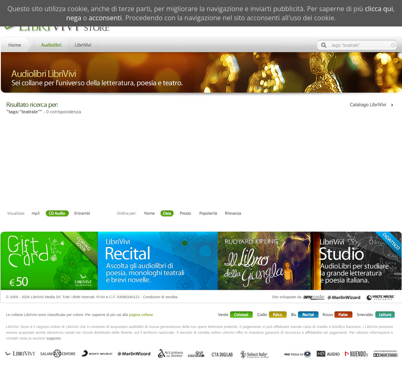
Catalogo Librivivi (371, 105)
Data (167, 214)
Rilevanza (233, 214)
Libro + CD (57, 214)
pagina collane (141, 315)
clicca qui (379, 8)
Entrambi (82, 214)
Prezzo (185, 214)
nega (73, 17)
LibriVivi (83, 44)
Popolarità (208, 214)
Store (51, 44)
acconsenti (105, 17)
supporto (53, 338)
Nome (150, 214)
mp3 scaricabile (36, 214)
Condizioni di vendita (160, 297)
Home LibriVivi (16, 44)
